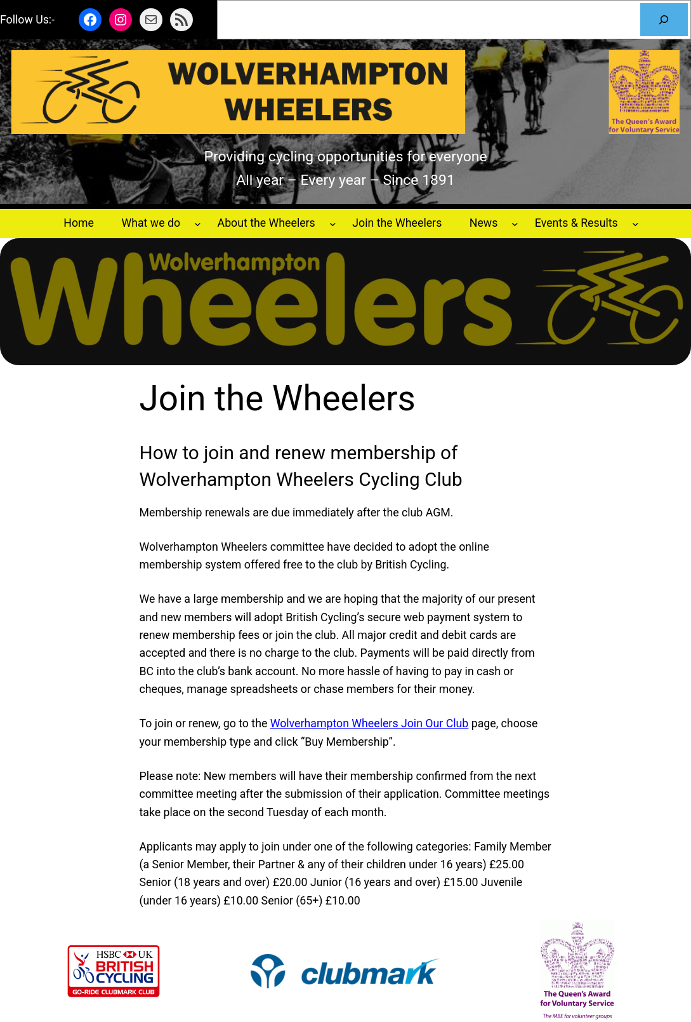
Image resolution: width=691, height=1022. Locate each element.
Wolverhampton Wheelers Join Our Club (369, 723)
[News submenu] (514, 223)
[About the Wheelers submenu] (332, 223)
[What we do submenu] (197, 223)
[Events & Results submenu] (635, 223)
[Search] (664, 19)
